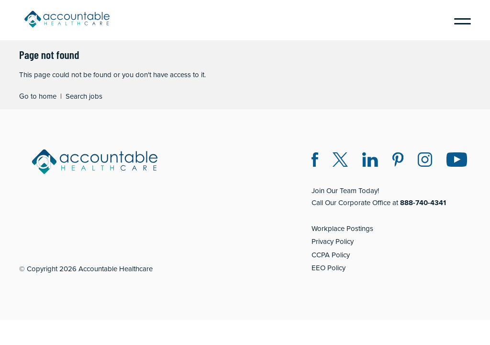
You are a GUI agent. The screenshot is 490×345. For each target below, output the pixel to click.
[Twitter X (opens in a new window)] (340, 161)
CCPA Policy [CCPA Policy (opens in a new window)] (331, 255)
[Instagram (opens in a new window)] (425, 161)
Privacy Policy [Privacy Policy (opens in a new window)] (333, 241)
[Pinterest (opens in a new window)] (397, 161)
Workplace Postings (342, 228)
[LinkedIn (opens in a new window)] (370, 161)
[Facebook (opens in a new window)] (315, 161)
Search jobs (84, 96)
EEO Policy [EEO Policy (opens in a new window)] (328, 268)
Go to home (37, 96)
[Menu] (459, 20)
